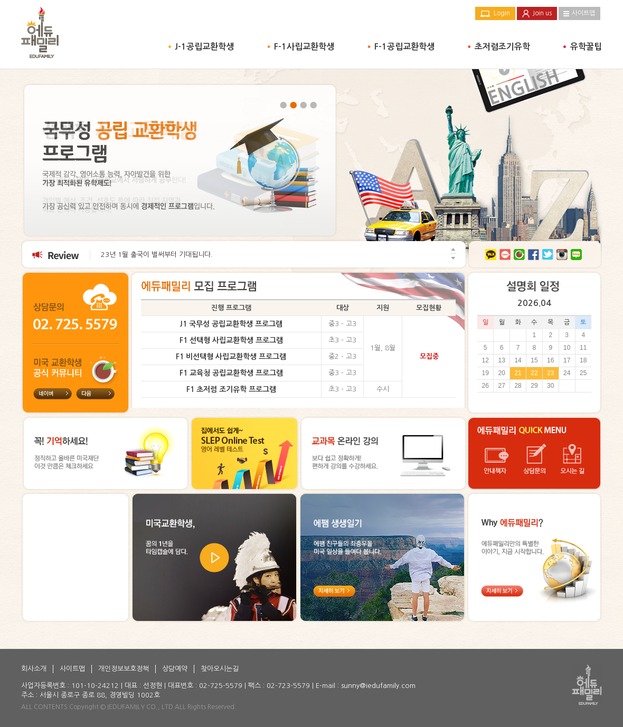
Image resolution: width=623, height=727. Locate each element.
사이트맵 (583, 13)
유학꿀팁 (586, 47)
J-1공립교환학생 (204, 47)
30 (550, 385)
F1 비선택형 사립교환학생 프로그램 (231, 356)
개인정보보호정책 (123, 668)
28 (517, 385)
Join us (542, 13)
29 (534, 385)
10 (566, 347)
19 (485, 373)
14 (517, 360)
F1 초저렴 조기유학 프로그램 (231, 389)
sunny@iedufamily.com (378, 685)
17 (566, 360)
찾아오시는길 (220, 668)
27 (501, 385)
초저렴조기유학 (502, 47)
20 (501, 373)
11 (583, 347)
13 (501, 360)
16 (550, 360)
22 (534, 373)
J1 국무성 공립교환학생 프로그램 (231, 324)
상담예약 (174, 668)
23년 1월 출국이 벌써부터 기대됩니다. (157, 254)
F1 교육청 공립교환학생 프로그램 (231, 373)
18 (583, 360)
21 (517, 373)
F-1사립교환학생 (304, 47)
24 (566, 373)
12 (485, 360)
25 (583, 373)
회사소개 (33, 668)
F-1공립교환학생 (404, 47)
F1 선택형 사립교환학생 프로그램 (231, 340)
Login (502, 13)
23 (550, 373)
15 (534, 360)
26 (485, 385)
